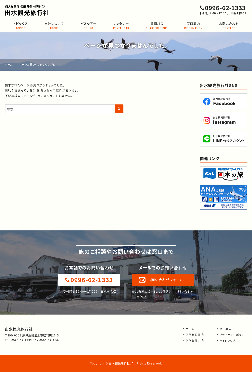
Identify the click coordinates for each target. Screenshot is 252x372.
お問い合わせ (229, 26)
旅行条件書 (195, 341)
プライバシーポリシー (233, 335)
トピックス (20, 26)
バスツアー (88, 26)
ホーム (190, 329)
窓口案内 (193, 26)
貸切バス (157, 26)
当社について (54, 26)
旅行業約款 (195, 335)
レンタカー (121, 26)
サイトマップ (227, 341)
